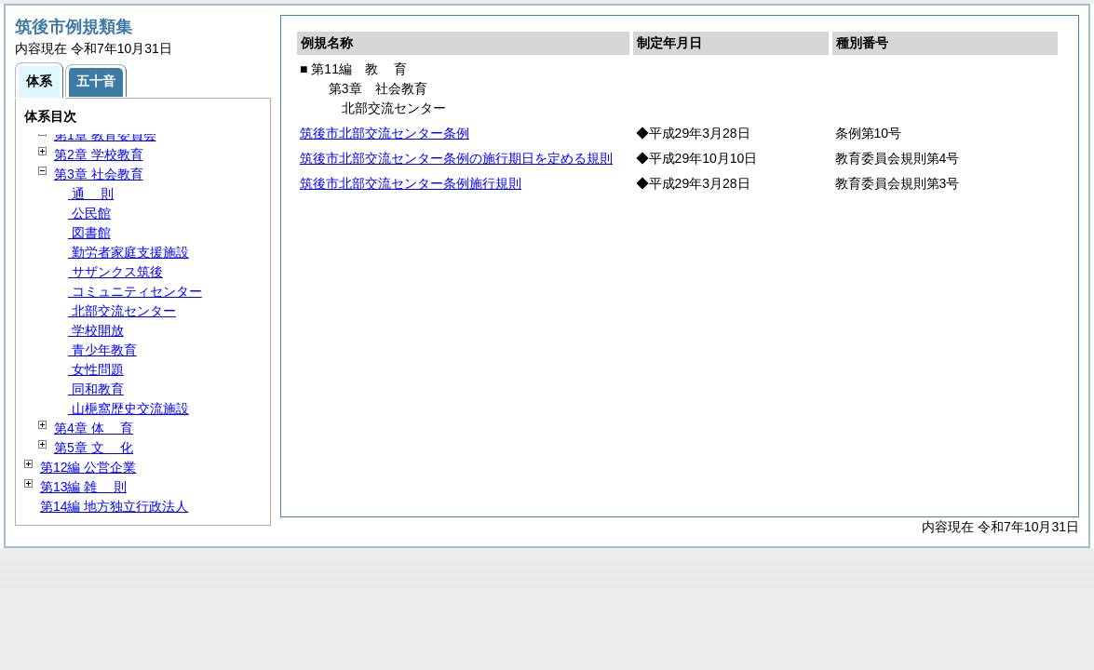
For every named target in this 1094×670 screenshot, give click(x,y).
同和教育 (96, 389)
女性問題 (96, 369)
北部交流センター (122, 310)
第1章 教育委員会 (105, 134)
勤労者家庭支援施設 (128, 252)
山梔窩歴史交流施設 (128, 408)
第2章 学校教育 (98, 154)
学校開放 (96, 330)
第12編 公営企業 (88, 467)
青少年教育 (102, 349)
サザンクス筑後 (115, 271)
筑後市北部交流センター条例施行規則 (410, 183)
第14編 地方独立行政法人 (114, 506)
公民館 (89, 213)
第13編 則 (83, 486)
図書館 (89, 232)
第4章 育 (93, 428)
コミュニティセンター (135, 291)
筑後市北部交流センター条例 (384, 133)
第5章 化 (93, 447)
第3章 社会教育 (98, 174)
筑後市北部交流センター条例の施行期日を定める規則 (456, 158)
